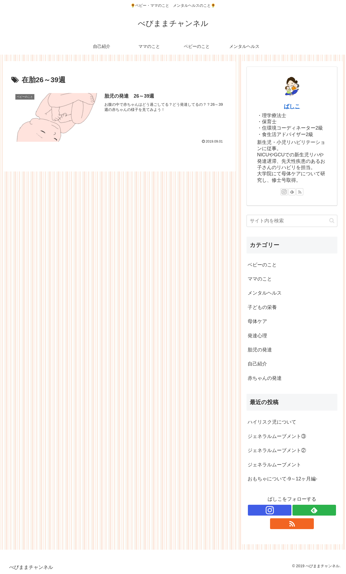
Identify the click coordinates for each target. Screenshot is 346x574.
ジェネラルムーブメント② (277, 450)
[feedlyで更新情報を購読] (291, 191)
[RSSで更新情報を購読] (299, 191)
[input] (292, 221)
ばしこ (292, 106)
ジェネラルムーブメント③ (277, 436)
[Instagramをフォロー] (284, 191)
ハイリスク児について (272, 422)
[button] (332, 220)
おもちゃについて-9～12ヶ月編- (282, 478)
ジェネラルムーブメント (274, 464)
